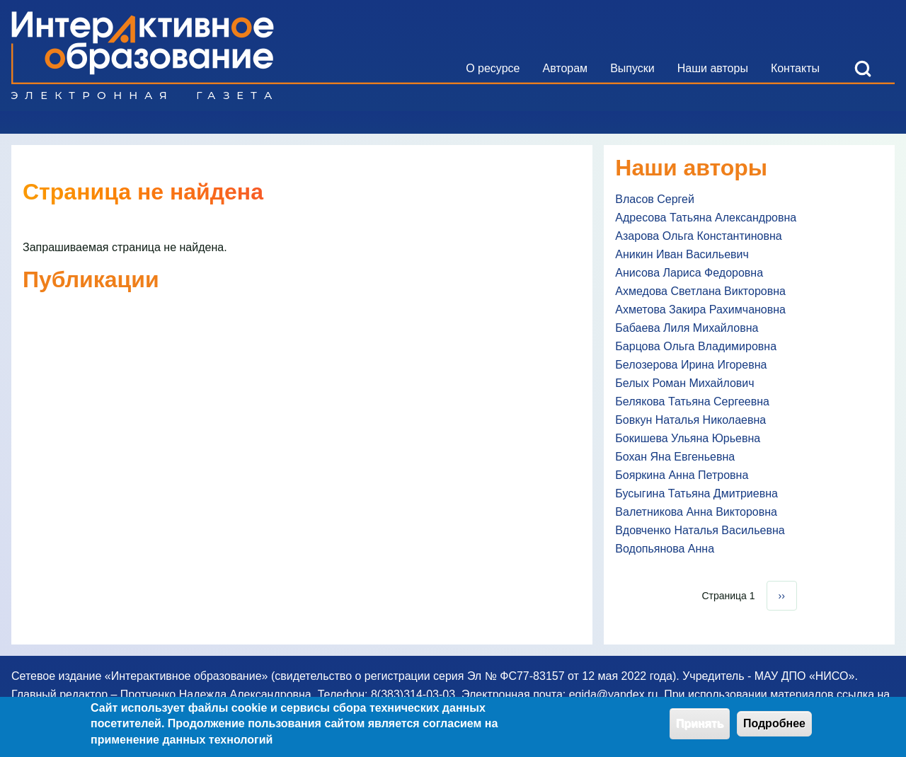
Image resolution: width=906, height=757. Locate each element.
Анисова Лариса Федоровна (689, 273)
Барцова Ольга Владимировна (695, 346)
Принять (700, 729)
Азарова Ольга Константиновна (698, 236)
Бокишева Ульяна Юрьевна (687, 438)
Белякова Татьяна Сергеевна (692, 401)
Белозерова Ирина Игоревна (691, 365)
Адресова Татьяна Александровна (705, 218)
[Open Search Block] (863, 68)
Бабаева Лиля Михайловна (686, 328)
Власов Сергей (654, 199)
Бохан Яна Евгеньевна (675, 457)
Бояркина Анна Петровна (681, 475)
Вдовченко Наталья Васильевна (699, 530)
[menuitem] (492, 68)
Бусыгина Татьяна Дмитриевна (696, 493)
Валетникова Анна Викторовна (696, 512)
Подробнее (774, 729)
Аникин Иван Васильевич (682, 254)
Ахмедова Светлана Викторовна (700, 291)
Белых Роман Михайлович (684, 383)
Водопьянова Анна (664, 549)
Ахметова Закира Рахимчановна (700, 310)
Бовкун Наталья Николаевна (690, 420)
